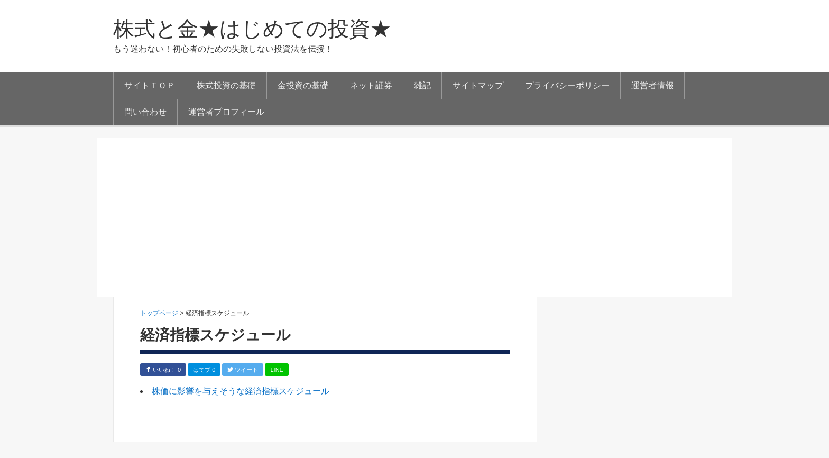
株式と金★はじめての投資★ (252, 28)
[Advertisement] (414, 217)
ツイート (242, 370)
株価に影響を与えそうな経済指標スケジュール (240, 391)
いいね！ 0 (163, 370)
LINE (276, 370)
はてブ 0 (204, 370)
